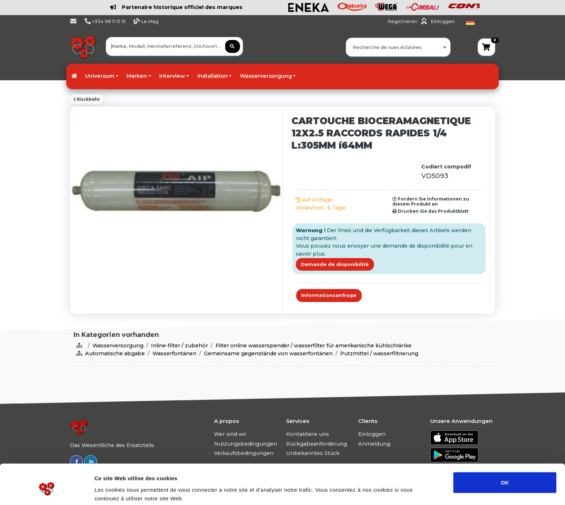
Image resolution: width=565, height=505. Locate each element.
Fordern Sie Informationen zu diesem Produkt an (430, 202)
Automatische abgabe (115, 353)
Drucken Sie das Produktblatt (430, 211)
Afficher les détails (397, 491)
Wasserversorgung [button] (266, 76)
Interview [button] (172, 76)
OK (505, 451)
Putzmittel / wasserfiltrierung (379, 353)
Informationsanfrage (328, 295)
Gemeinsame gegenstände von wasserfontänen (268, 353)
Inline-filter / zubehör (179, 345)
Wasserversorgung (118, 345)
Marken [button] (136, 76)
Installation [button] (212, 76)
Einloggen (443, 21)
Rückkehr (86, 99)
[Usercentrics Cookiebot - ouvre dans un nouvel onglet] (46, 491)
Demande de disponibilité (335, 264)
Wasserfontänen (174, 353)
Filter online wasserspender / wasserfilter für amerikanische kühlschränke (313, 345)
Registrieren (402, 21)
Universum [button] (99, 76)
